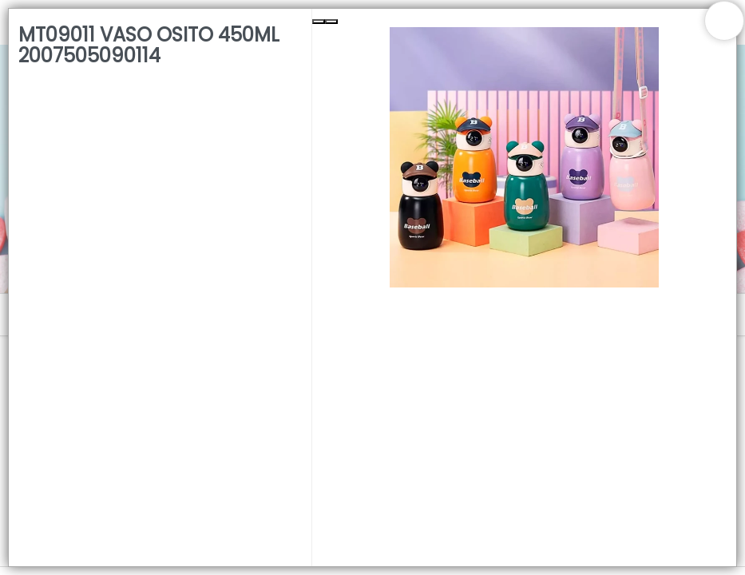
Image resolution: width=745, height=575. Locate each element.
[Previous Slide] (318, 21)
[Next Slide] (331, 21)
